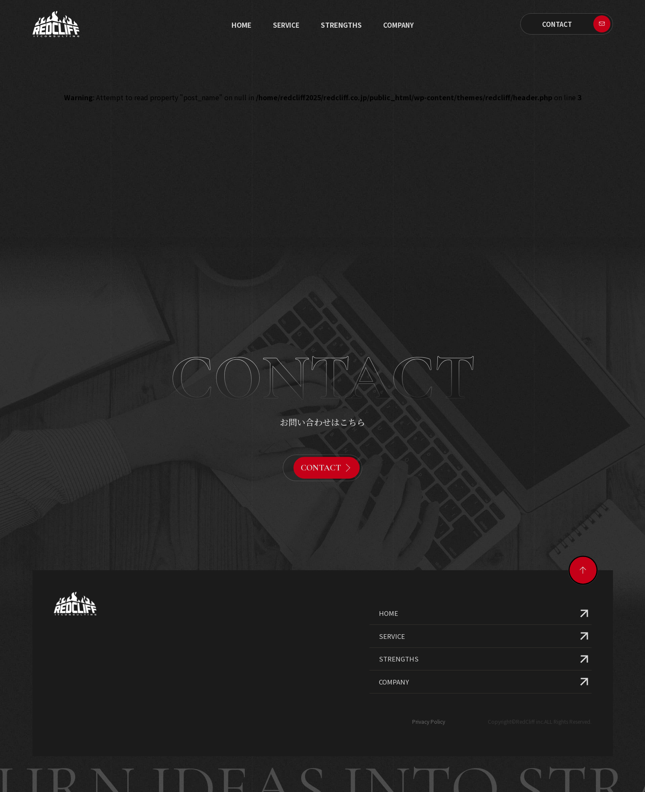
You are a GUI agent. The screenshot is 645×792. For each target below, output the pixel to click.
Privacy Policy (428, 693)
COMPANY (394, 653)
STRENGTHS (341, 25)
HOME (388, 584)
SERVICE (286, 24)
